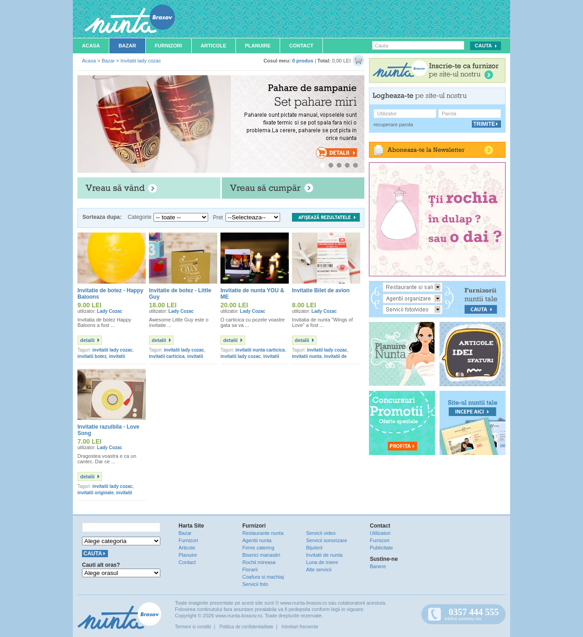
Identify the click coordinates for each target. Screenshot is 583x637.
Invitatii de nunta (324, 555)
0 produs (302, 60)
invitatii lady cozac (112, 349)
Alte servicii (319, 569)
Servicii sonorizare (326, 540)
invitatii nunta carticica (260, 349)
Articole (213, 45)
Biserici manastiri (261, 555)
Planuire (258, 45)
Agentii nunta (256, 540)
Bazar (127, 45)
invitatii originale (95, 492)
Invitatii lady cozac (140, 60)
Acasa (91, 45)
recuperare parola (393, 124)
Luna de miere (322, 562)
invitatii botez (92, 356)
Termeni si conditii (193, 626)
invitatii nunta (307, 356)
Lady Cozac (110, 311)
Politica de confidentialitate (246, 626)
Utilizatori (380, 533)
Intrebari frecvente (299, 626)
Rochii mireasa (259, 562)
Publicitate (381, 547)
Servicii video (321, 533)
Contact (301, 45)
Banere (378, 566)
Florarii (250, 569)
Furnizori (168, 45)
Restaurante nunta (263, 533)
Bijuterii (314, 547)
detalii (87, 340)
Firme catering (258, 547)
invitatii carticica (166, 356)
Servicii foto (255, 584)
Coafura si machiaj (263, 577)
